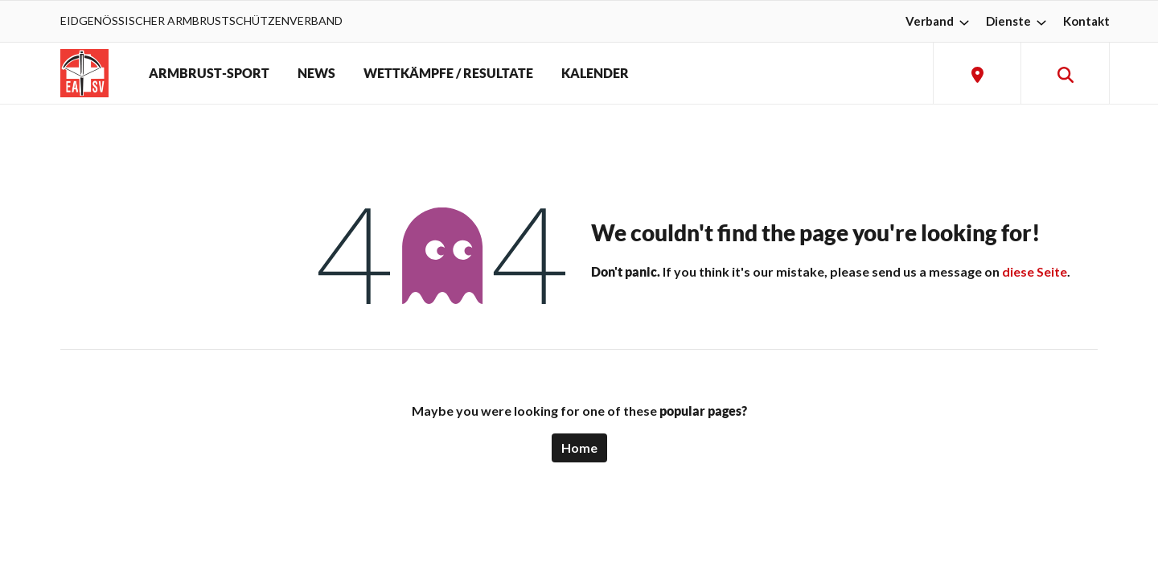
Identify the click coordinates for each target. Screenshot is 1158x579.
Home (579, 447)
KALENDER (595, 73)
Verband (939, 21)
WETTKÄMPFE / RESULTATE (448, 73)
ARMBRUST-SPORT (209, 73)
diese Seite (1034, 271)
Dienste (1018, 21)
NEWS (316, 73)
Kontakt (1086, 21)
